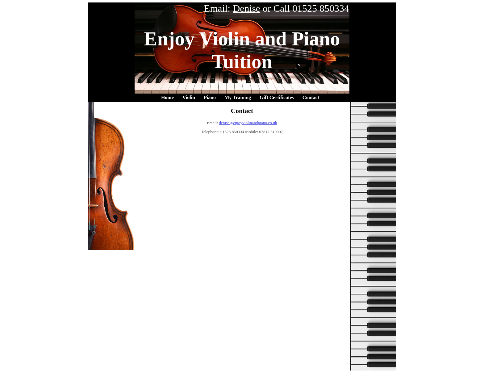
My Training (237, 97)
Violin (188, 97)
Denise (246, 8)
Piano (210, 97)
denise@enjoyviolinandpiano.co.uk (248, 122)
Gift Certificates (277, 97)
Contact (310, 97)
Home (167, 97)
